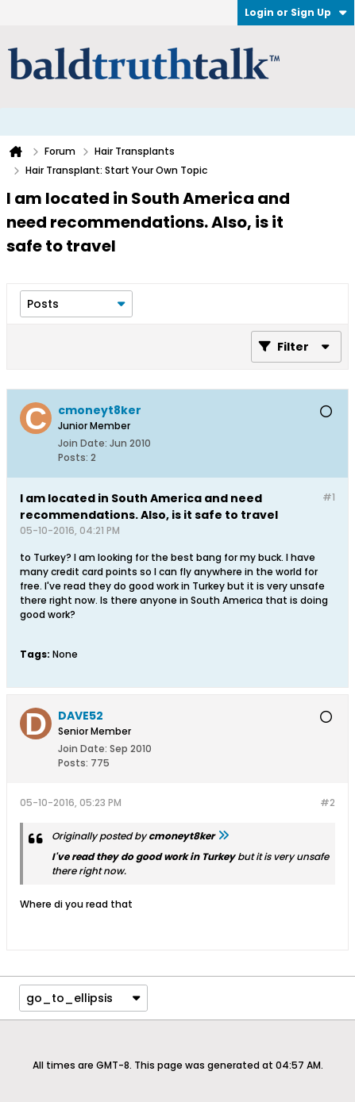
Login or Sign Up (296, 12)
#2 (327, 802)
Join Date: (82, 443)
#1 (328, 497)
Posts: (73, 457)
